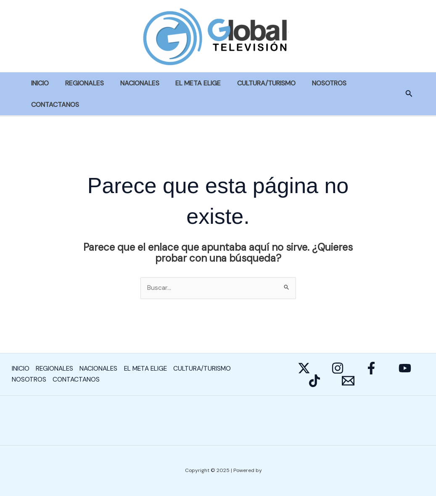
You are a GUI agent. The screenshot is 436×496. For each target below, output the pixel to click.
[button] (409, 94)
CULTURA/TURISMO (254, 83)
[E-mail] (348, 381)
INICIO (39, 83)
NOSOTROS (313, 83)
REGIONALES (80, 83)
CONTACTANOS (54, 104)
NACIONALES (132, 83)
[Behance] (314, 381)
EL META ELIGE (188, 83)
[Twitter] (304, 368)
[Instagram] (337, 368)
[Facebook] (371, 368)
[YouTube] (405, 368)
